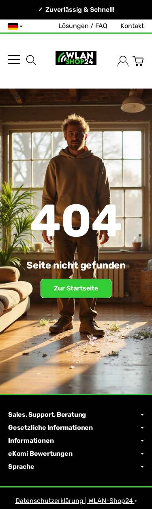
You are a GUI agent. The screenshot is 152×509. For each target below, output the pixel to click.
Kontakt (132, 26)
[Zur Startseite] (76, 61)
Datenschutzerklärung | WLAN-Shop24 (75, 501)
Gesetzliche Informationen (76, 428)
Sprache (76, 467)
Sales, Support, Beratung (76, 415)
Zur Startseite (76, 288)
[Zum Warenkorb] (138, 61)
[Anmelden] (123, 61)
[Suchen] (31, 60)
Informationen (76, 441)
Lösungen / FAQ (82, 26)
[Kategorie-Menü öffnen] (14, 59)
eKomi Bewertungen (76, 454)
